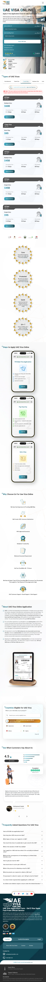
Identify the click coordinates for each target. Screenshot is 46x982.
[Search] (25, 715)
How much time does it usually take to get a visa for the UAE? (20, 843)
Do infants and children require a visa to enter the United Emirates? (22, 883)
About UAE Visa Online (11, 945)
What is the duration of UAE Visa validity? (14, 846)
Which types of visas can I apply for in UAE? (15, 839)
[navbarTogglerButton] (43, 2)
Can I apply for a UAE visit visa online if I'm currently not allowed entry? (20, 851)
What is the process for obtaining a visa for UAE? (16, 868)
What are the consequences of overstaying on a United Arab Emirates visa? (19, 856)
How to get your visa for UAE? (11, 860)
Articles (31, 945)
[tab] (7, 81)
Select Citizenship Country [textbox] (11, 29)
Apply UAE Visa (9, 116)
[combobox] (22, 29)
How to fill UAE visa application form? (13, 831)
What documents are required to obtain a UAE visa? (17, 872)
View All (37, 734)
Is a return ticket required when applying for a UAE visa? (18, 880)
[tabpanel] (23, 162)
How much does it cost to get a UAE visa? (14, 864)
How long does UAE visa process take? (14, 835)
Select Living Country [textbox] (9, 36)
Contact (23, 945)
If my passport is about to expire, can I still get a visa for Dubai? (20, 876)
